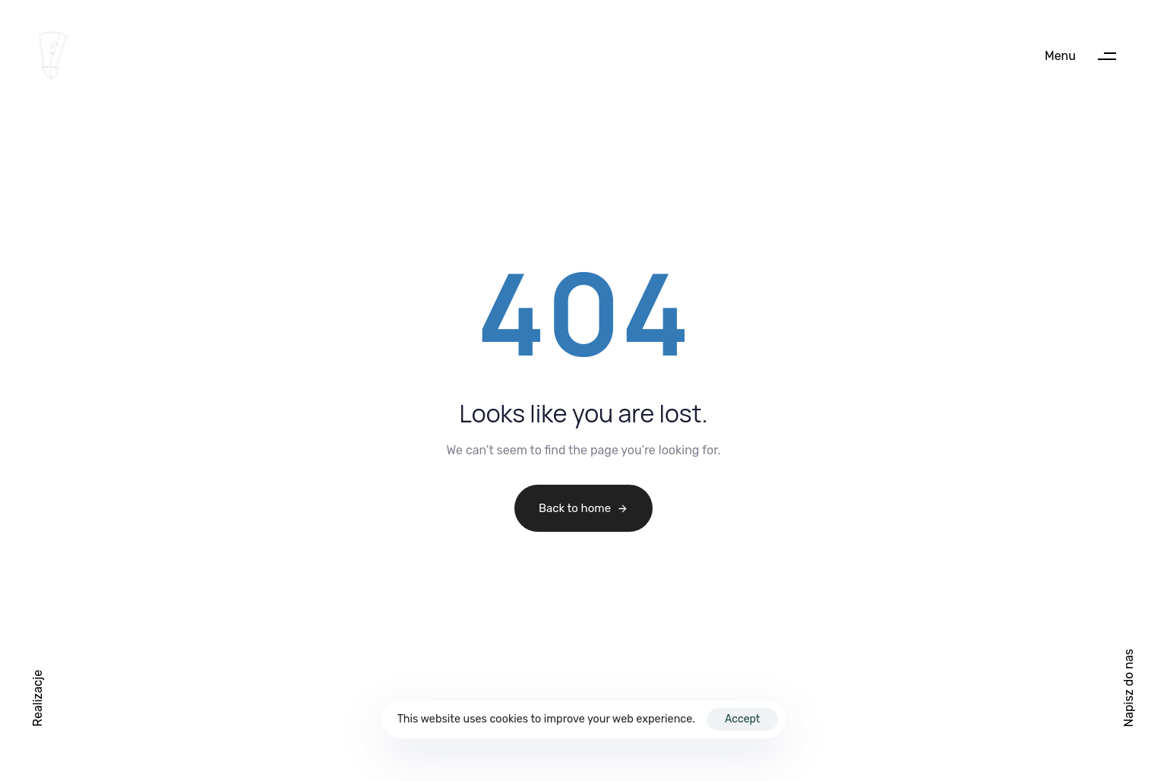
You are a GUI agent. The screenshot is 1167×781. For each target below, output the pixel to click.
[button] (1088, 56)
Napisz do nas (1128, 688)
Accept (742, 719)
